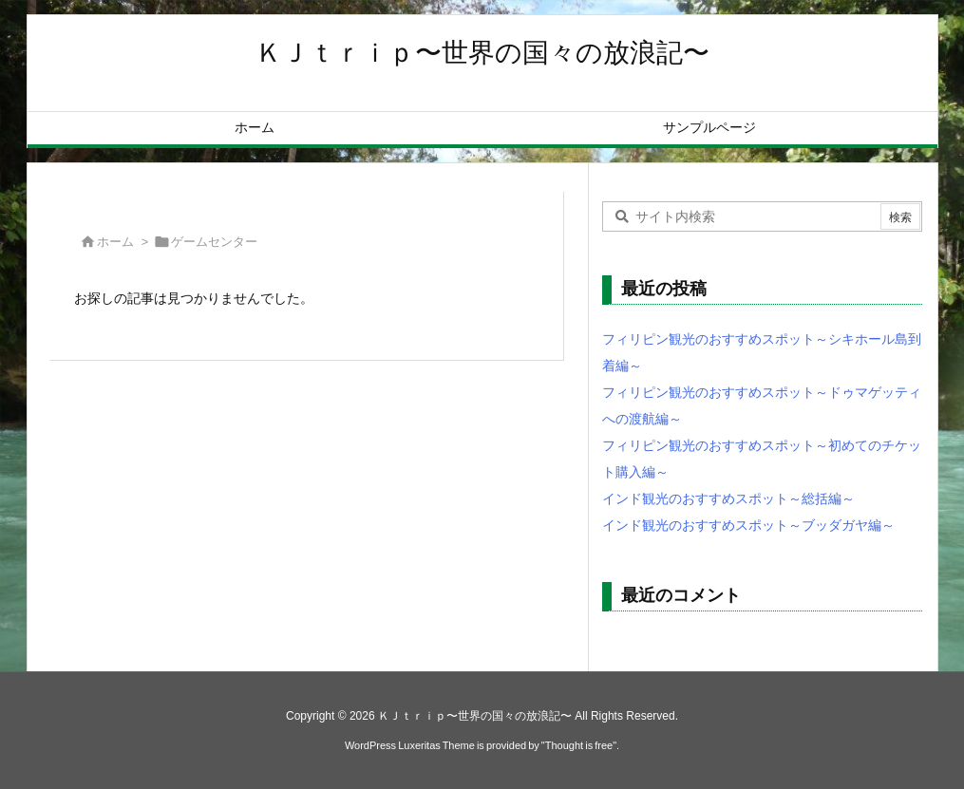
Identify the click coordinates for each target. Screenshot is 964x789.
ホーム (115, 242)
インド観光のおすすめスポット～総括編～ (728, 498)
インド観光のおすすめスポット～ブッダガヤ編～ (748, 525)
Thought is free (579, 745)
